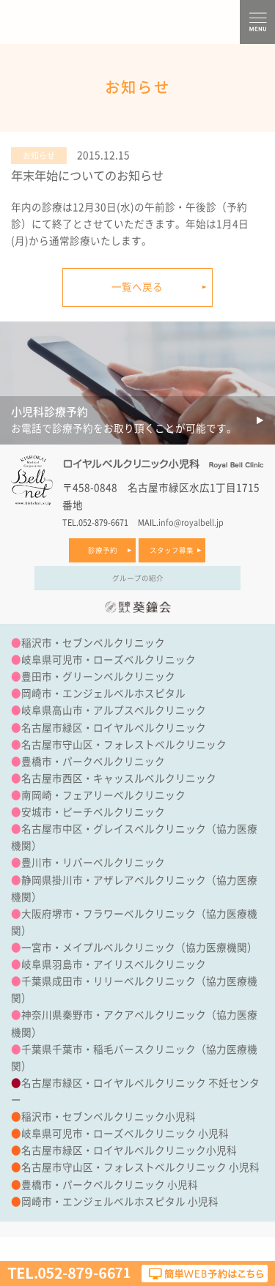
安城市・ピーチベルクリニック (93, 812)
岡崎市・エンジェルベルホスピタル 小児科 (120, 1202)
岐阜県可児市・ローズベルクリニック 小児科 (125, 1134)
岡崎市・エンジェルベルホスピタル (103, 693)
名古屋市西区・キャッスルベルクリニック (118, 778)
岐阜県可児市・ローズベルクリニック (108, 660)
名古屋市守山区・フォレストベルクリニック (124, 745)
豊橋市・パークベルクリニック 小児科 (109, 1185)
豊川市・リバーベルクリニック (93, 863)
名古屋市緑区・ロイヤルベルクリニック (113, 728)
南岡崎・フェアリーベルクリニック (103, 795)
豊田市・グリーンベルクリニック (98, 677)
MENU (257, 22)
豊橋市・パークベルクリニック (93, 762)
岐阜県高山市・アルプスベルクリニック (113, 710)
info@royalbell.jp (191, 523)
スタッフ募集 (172, 550)
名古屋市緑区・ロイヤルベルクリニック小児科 (129, 1150)
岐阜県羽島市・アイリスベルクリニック (113, 964)
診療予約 (102, 550)
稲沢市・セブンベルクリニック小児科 (108, 1117)
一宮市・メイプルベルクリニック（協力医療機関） (139, 948)
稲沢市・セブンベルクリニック (93, 643)
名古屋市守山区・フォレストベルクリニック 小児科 (140, 1167)
